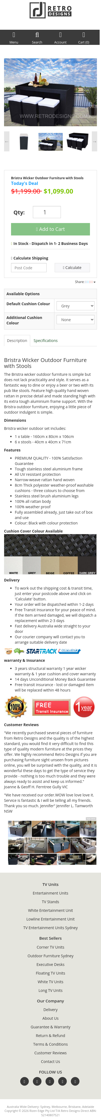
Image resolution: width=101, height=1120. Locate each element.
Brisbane (74, 1107)
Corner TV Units (50, 947)
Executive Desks (51, 964)
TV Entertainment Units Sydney (50, 927)
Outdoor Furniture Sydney (50, 955)
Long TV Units (50, 990)
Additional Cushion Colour (24, 320)
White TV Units (50, 981)
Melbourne (59, 1107)
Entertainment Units (50, 893)
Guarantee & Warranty (50, 1026)
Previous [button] (6, 141)
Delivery (50, 1009)
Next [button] (94, 141)
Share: (85, 282)
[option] (50, 92)
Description (17, 340)
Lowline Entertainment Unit (50, 919)
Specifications (46, 340)
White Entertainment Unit (50, 910)
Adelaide (88, 1107)
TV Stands (50, 901)
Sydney (45, 1107)
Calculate (72, 267)
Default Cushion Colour (28, 303)
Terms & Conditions (50, 1044)
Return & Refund (50, 1035)
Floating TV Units (50, 973)
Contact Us (50, 1061)
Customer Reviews (50, 1052)
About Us (51, 1018)
